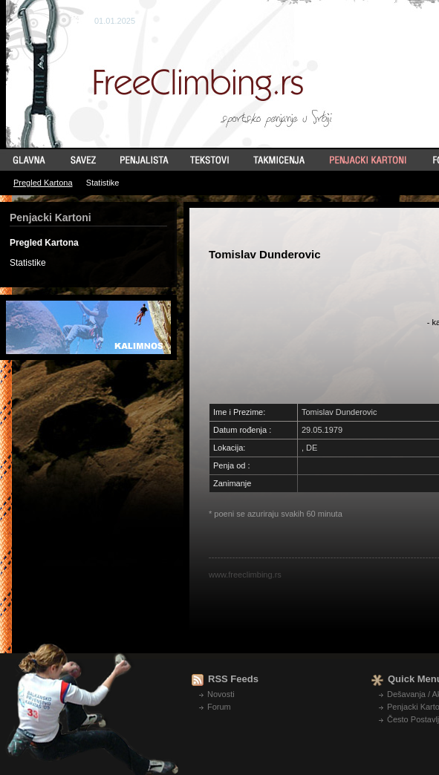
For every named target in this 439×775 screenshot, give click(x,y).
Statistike (103, 182)
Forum (219, 706)
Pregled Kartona (43, 182)
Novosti (221, 694)
